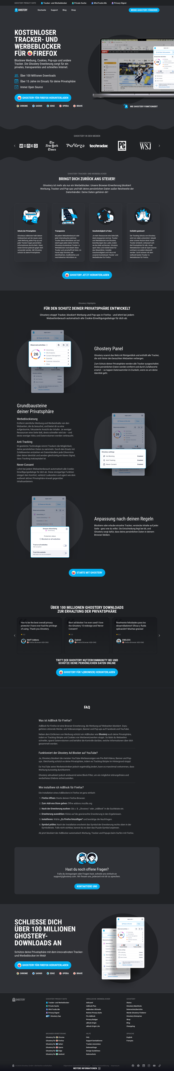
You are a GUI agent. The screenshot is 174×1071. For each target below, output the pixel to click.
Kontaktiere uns (87, 886)
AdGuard (89, 1003)
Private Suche (79, 3)
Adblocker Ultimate (93, 1009)
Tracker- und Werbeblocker (54, 3)
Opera (64, 106)
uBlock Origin (91, 1023)
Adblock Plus (91, 1006)
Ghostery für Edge (54, 1051)
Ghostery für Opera (54, 1047)
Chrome (22, 106)
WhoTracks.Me (99, 3)
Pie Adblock (90, 1016)
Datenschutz (91, 1054)
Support (54, 10)
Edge (51, 106)
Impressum (115, 1066)
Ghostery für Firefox (55, 1041)
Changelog (131, 1026)
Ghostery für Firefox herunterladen (43, 98)
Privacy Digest (119, 3)
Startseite (42, 10)
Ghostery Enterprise (134, 1016)
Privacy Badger (92, 1019)
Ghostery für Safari (54, 1044)
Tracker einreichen (93, 1044)
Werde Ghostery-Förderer (144, 10)
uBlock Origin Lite (93, 1026)
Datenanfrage (91, 1047)
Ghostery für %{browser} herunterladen (87, 672)
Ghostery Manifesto (134, 1006)
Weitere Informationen (87, 1068)
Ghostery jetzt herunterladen (87, 275)
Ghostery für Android (55, 1054)
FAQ (87, 1037)
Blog (64, 10)
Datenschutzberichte (135, 1009)
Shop (73, 10)
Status (129, 1003)
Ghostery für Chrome (55, 1037)
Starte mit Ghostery (87, 573)
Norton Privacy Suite (94, 1013)
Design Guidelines (93, 1051)
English (129, 1037)
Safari (37, 106)
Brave (78, 106)
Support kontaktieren (94, 1041)
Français (130, 1041)
